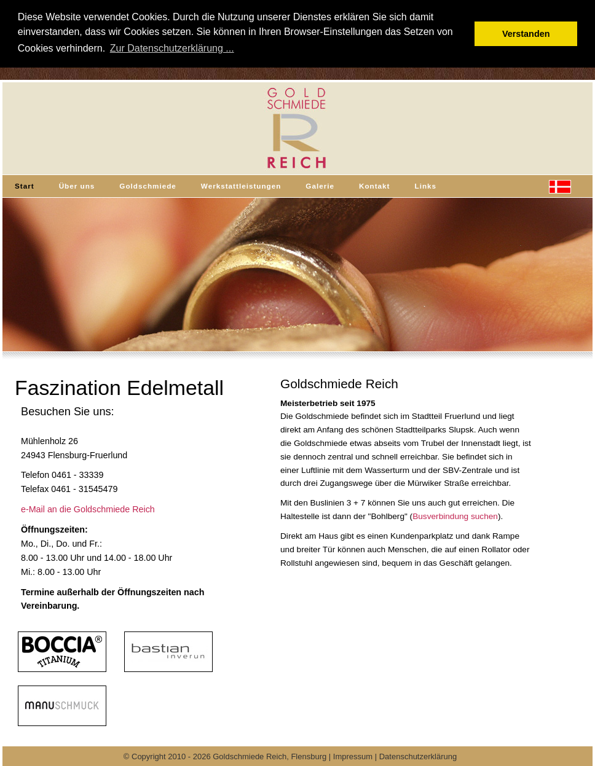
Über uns (77, 186)
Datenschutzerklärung (418, 756)
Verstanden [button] (526, 34)
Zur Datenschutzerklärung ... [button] (172, 48)
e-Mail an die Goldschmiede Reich (88, 509)
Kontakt (374, 186)
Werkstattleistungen (241, 186)
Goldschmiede (147, 186)
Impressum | (356, 756)
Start (24, 186)
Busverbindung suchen (455, 516)
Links (426, 186)
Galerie (319, 186)
